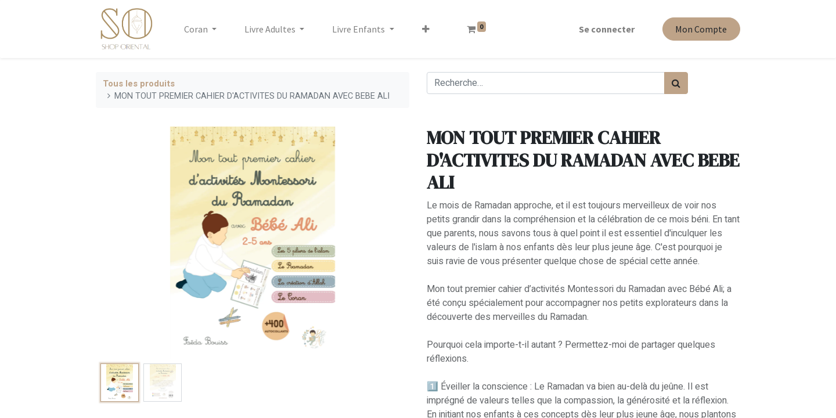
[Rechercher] (676, 83)
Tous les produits (139, 84)
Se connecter (607, 29)
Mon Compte (701, 29)
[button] (426, 29)
